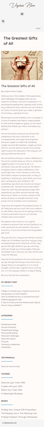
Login (38, 28)
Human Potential (8, 327)
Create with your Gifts (11, 386)
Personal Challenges (10, 336)
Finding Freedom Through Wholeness (19, 417)
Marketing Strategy (9, 330)
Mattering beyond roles (11, 299)
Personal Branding (9, 333)
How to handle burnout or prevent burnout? (20, 296)
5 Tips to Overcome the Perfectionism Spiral (20, 302)
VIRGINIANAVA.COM (10, 423)
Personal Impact (8, 339)
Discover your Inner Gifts (13, 382)
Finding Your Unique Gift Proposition (18, 409)
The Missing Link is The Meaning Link (19, 413)
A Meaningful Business (12, 393)
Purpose (4, 341)
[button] (22, 14)
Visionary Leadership (10, 344)
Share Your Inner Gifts (11, 390)
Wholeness (6, 347)
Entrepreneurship (8, 324)
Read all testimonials (10, 366)
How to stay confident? (11, 305)
